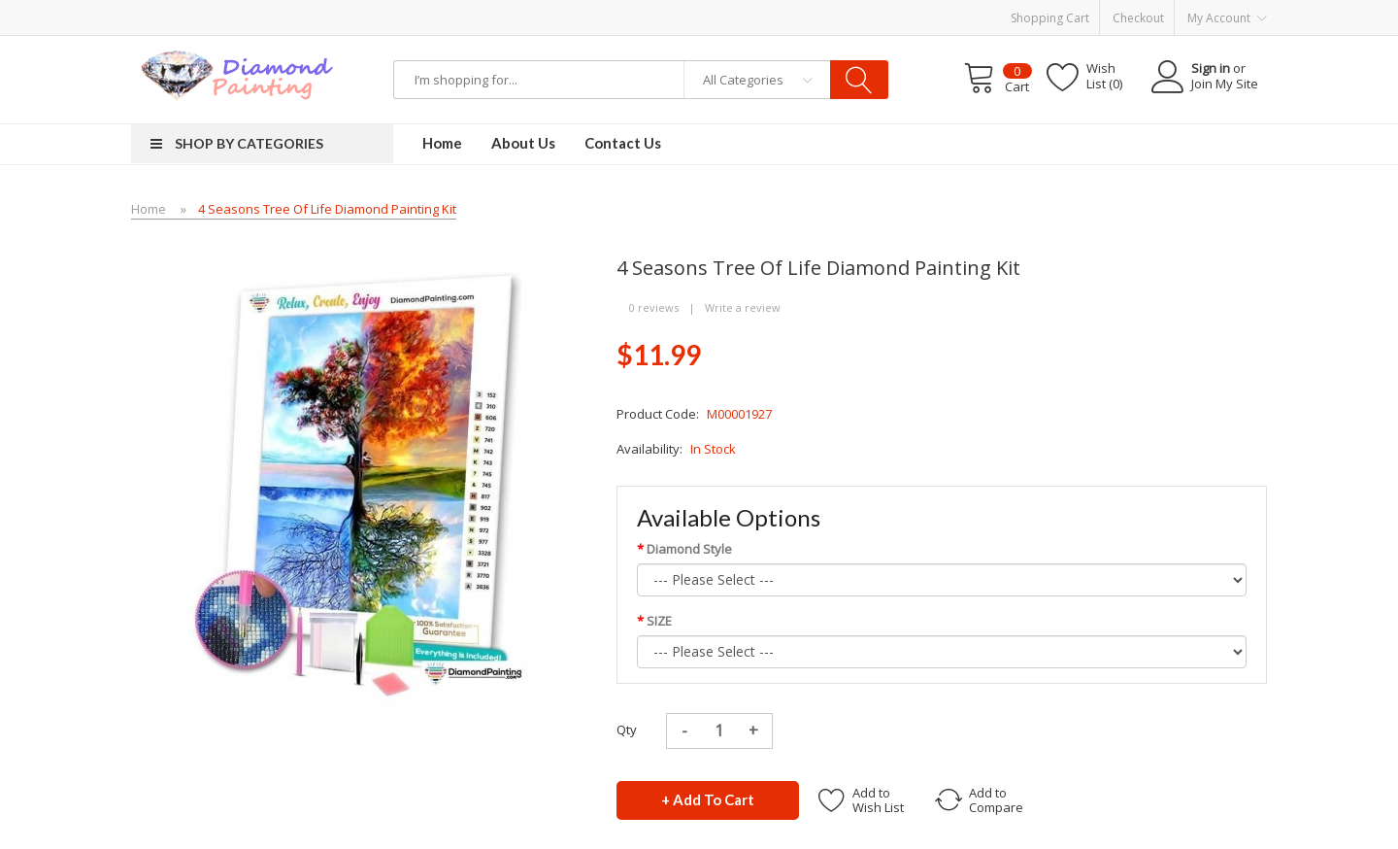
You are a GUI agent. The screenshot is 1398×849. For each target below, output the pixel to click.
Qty (626, 729)
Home (148, 209)
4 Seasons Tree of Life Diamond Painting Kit (327, 209)
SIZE (659, 620)
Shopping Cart (1050, 18)
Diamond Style (689, 549)
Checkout (1138, 18)
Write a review (743, 307)
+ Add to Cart (707, 799)
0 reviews (654, 307)
